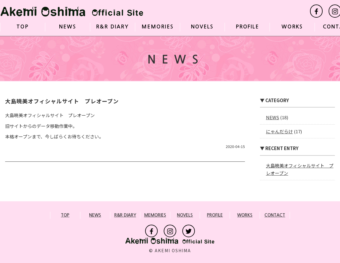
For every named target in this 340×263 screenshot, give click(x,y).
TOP (22, 26)
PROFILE (247, 26)
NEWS (67, 26)
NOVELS (202, 26)
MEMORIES (158, 26)
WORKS (292, 26)
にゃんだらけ (279, 131)
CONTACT (274, 215)
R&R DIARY (112, 26)
